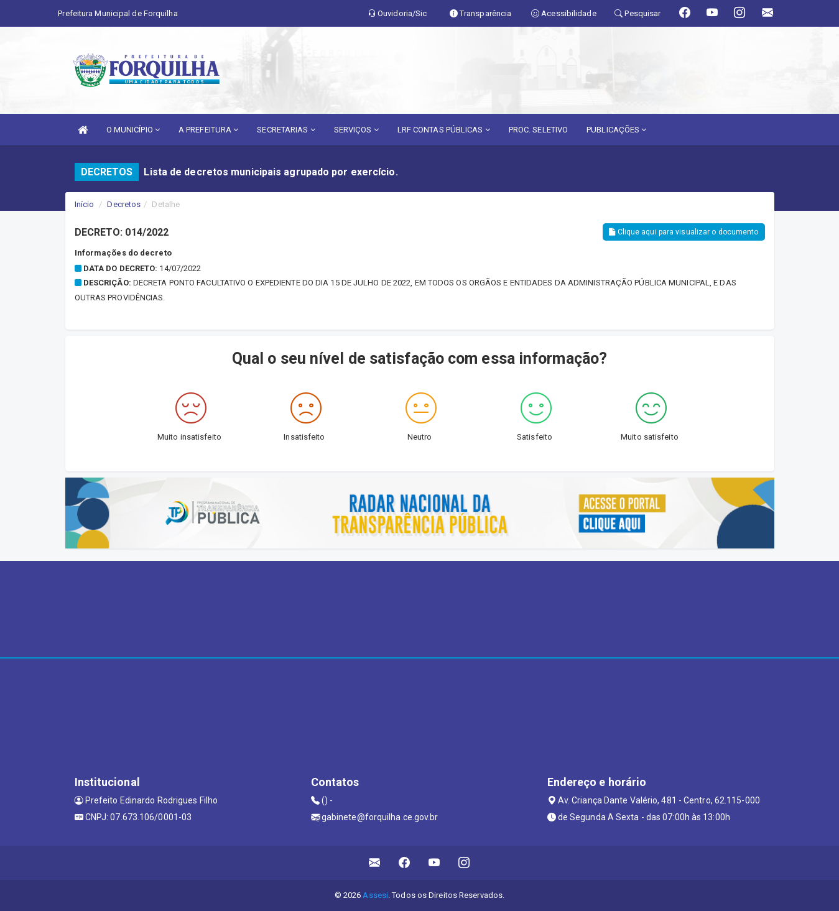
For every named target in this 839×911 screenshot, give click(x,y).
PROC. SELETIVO (538, 129)
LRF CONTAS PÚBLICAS (443, 129)
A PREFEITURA (208, 129)
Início (85, 204)
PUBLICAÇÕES (616, 129)
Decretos (124, 204)
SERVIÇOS (356, 129)
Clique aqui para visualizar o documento (683, 232)
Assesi (375, 895)
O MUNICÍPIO (133, 129)
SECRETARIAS (286, 129)
